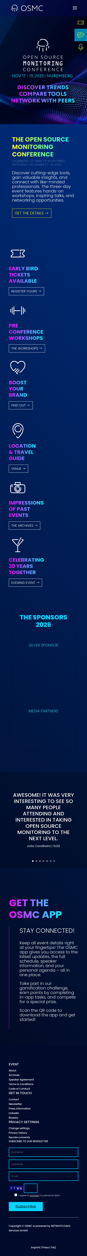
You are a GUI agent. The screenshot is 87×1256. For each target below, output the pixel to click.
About (12, 1070)
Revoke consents (19, 1137)
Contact (14, 1099)
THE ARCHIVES (22, 525)
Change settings (19, 1128)
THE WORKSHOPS (24, 348)
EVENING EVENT (23, 582)
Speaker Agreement (21, 1079)
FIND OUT (18, 405)
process (34, 1195)
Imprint (35, 1247)
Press (45, 1247)
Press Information (20, 1108)
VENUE (16, 468)
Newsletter (15, 1104)
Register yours (24, 291)
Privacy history (18, 1133)
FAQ (53, 1247)
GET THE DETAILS (29, 213)
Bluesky (13, 1117)
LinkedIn (14, 1113)
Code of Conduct (19, 1088)
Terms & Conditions (21, 1084)
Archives (14, 1075)
